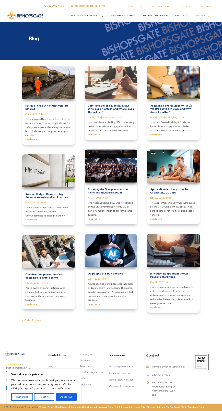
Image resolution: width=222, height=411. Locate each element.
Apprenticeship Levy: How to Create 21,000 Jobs (169, 191)
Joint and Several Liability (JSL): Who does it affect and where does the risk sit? (111, 109)
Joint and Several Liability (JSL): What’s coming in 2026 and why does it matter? (171, 109)
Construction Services (155, 16)
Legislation (116, 117)
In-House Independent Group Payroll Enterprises (169, 275)
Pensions (85, 360)
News (43, 202)
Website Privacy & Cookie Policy (76, 407)
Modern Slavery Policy (102, 407)
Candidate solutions (120, 373)
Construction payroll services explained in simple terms (44, 276)
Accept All (66, 396)
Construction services (121, 386)
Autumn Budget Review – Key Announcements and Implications (46, 195)
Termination (86, 366)
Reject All (44, 396)
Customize (22, 396)
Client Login (135, 6)
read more (31, 139)
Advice (42, 114)
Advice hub (86, 384)
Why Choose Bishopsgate (85, 16)
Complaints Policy (196, 407)
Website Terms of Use (49, 407)
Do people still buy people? (105, 273)
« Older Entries (31, 320)
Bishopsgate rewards (121, 366)
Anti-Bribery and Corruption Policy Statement (136, 407)
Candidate (181, 16)
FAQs (83, 378)
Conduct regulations (91, 372)
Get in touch (185, 6)
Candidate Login (160, 6)
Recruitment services (121, 379)
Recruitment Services (123, 16)
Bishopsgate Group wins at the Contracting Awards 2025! (108, 191)
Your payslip (86, 354)
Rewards (206, 6)
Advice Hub (199, 16)
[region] (44, 386)
